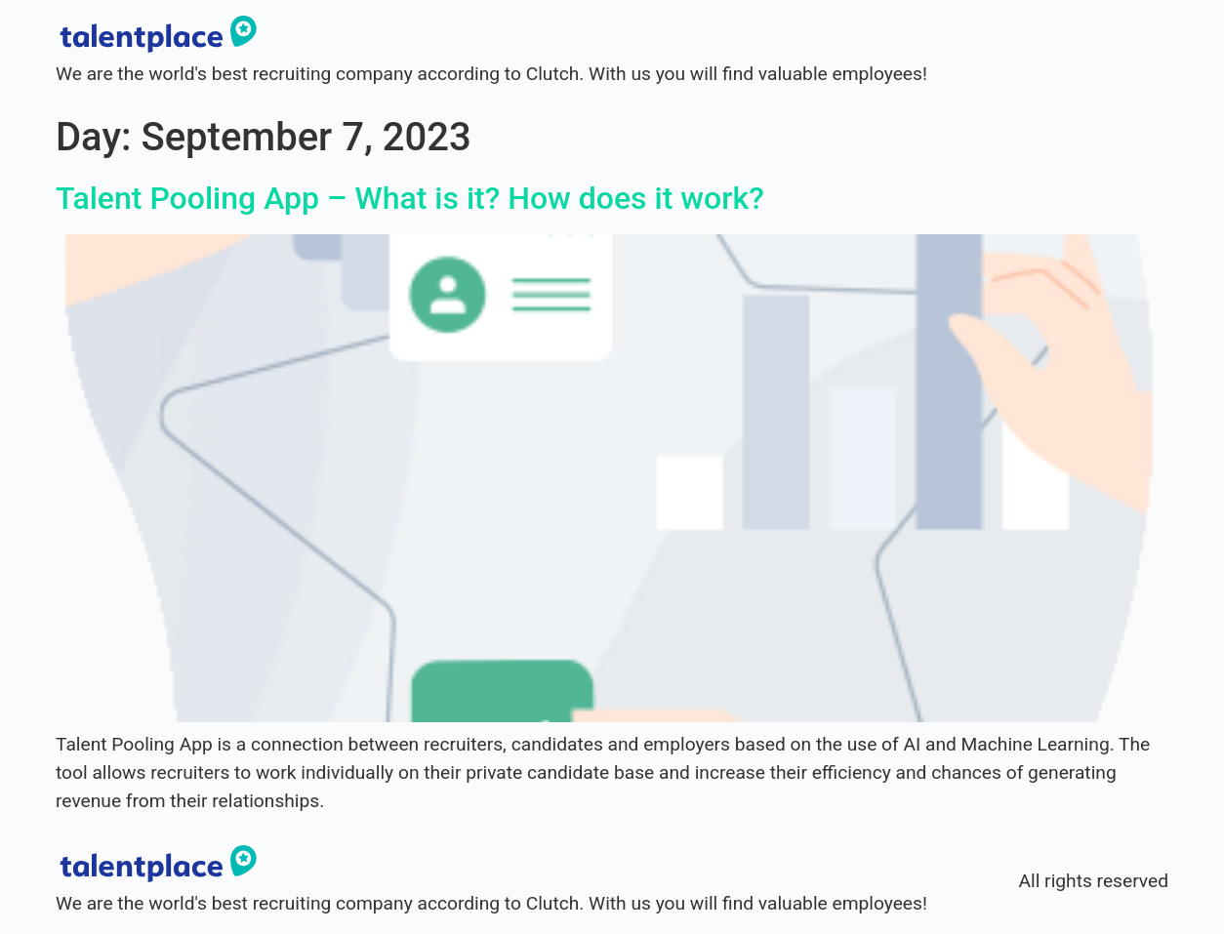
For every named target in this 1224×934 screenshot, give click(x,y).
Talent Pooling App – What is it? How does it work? (410, 198)
